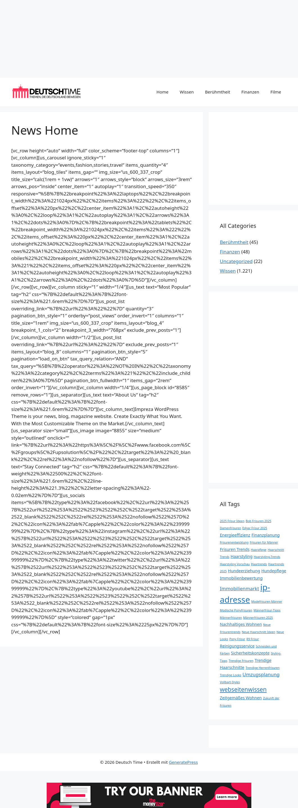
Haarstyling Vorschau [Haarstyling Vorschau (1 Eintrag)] (235, 564)
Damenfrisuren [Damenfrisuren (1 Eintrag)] (230, 528)
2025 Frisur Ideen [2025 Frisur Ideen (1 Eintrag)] (232, 521)
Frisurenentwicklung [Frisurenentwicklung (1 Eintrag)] (234, 542)
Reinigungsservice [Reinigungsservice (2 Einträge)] (237, 646)
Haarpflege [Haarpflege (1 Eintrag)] (259, 550)
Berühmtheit (217, 92)
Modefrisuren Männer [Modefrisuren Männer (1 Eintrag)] (266, 602)
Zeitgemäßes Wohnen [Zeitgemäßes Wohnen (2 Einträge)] (241, 697)
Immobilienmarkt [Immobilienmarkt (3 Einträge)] (239, 588)
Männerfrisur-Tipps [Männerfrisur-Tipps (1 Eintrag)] (267, 610)
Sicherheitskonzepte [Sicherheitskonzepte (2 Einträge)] (250, 653)
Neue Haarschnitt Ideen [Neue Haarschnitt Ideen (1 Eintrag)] (258, 632)
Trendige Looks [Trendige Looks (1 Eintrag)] (230, 675)
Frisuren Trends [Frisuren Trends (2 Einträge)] (235, 549)
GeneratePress (183, 762)
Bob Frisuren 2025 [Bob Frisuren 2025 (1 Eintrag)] (258, 521)
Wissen (187, 92)
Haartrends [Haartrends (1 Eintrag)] (259, 564)
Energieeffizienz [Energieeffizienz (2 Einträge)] (235, 535)
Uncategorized (236, 261)
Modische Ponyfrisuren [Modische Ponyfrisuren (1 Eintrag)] (236, 610)
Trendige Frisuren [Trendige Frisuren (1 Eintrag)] (241, 661)
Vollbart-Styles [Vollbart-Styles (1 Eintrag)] (230, 682)
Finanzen (250, 92)
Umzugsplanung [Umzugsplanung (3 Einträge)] (261, 674)
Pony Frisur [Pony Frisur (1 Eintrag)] (237, 639)
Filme (275, 92)
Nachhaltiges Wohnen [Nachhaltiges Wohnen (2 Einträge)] (241, 624)
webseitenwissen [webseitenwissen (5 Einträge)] (243, 689)
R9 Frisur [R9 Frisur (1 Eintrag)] (253, 639)
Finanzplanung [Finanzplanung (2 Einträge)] (265, 535)
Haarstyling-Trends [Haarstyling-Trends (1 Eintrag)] (267, 557)
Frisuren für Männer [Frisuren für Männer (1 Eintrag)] (264, 542)
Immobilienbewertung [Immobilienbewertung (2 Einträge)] (241, 578)
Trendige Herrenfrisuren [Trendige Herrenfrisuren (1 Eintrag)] (262, 668)
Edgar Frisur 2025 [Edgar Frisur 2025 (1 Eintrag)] (254, 528)
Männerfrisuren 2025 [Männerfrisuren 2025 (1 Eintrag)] (258, 618)
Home (163, 92)
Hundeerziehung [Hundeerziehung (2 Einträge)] (244, 570)
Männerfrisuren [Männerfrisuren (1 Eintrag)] (231, 618)
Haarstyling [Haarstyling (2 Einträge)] (241, 556)
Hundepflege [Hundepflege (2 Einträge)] (273, 570)
